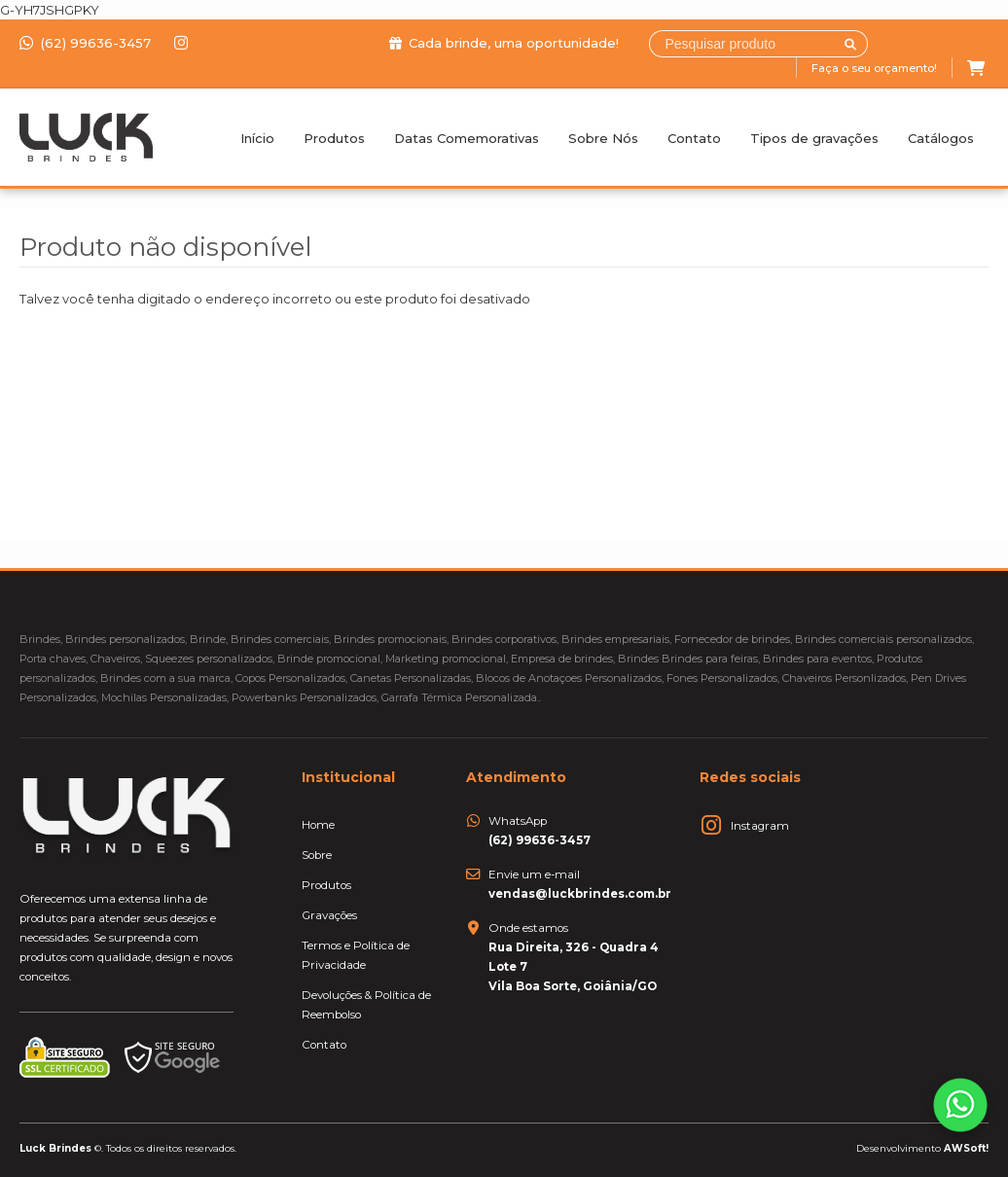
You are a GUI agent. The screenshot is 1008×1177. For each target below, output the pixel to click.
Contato (694, 138)
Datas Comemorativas (466, 138)
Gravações (329, 915)
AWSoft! (966, 1148)
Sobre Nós (603, 138)
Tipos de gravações (814, 138)
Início (257, 138)
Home (318, 825)
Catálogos (941, 138)
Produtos (334, 138)
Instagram (760, 826)
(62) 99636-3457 (87, 43)
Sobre (317, 855)
